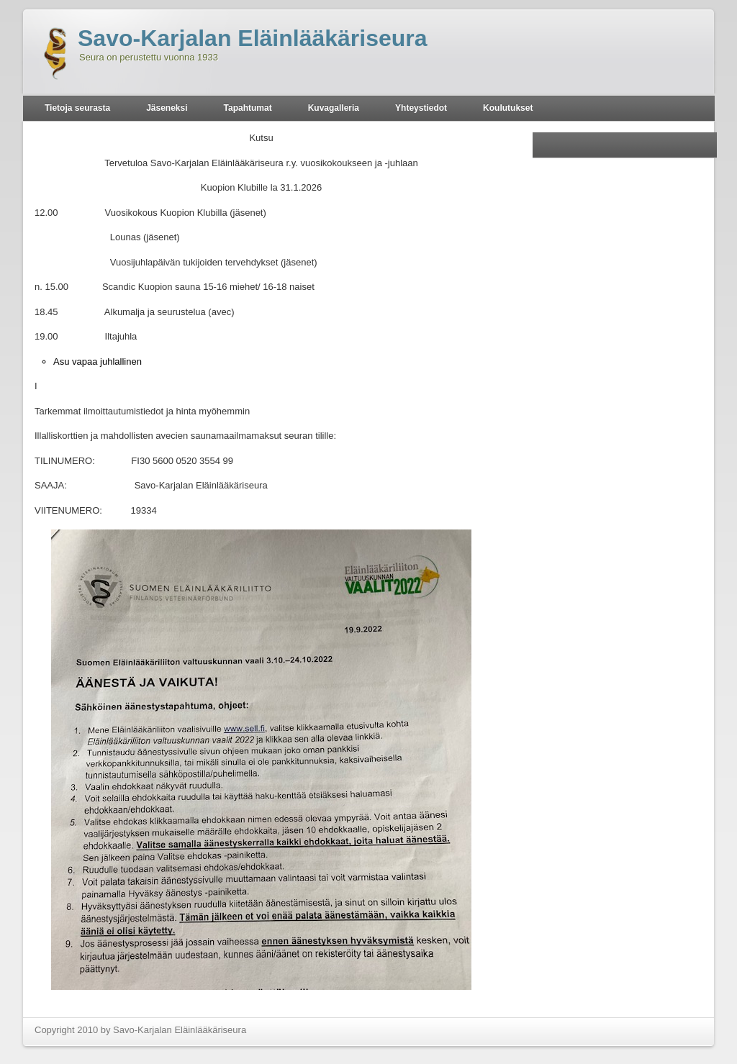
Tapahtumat (248, 108)
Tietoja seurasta (77, 108)
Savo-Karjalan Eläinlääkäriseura (253, 38)
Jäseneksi (166, 108)
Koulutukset (508, 108)
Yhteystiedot (421, 108)
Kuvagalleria (333, 108)
